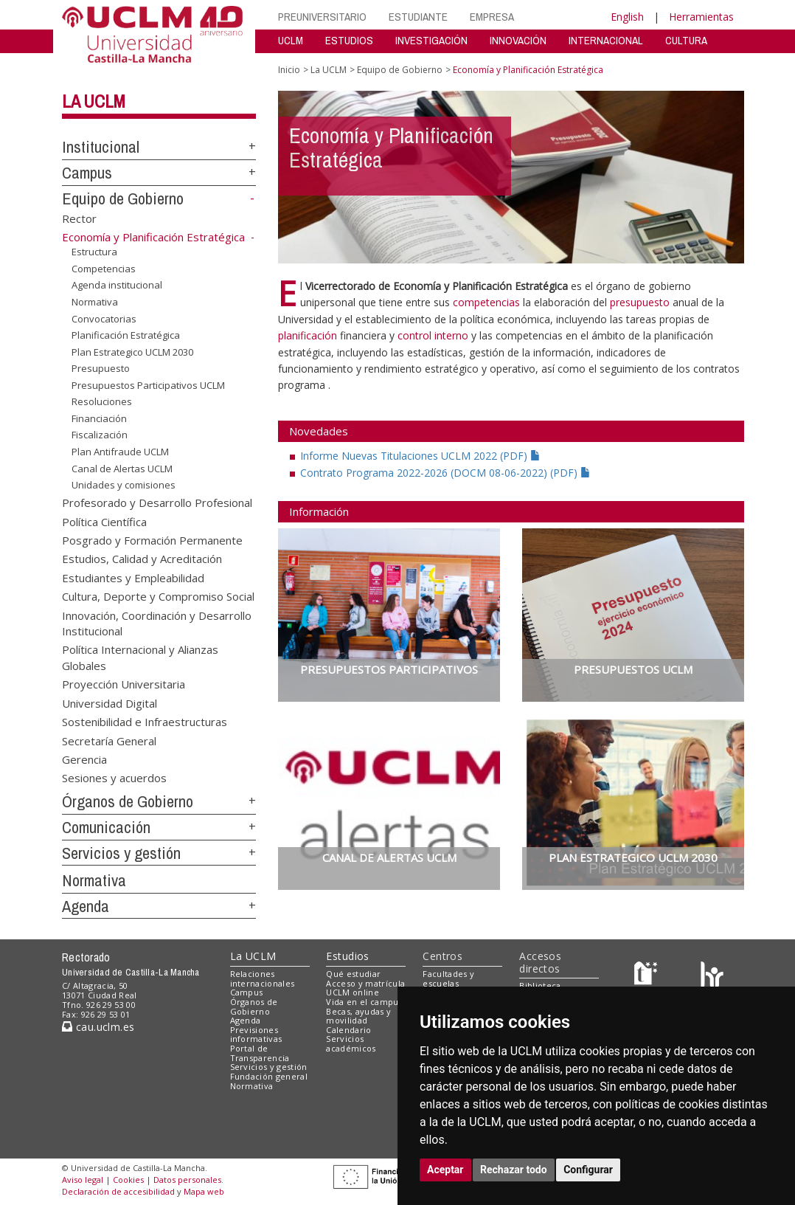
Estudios (347, 956)
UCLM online (352, 992)
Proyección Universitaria (123, 684)
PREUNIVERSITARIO (322, 16)
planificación (309, 335)
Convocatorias (104, 318)
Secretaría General (109, 740)
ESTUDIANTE (418, 16)
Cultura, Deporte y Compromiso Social (158, 596)
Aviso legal (82, 1179)
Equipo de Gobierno (123, 198)
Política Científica (104, 521)
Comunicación (106, 827)
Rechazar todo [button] (513, 1169)
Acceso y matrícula (365, 983)
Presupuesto (101, 368)
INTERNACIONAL (606, 40)
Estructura (94, 251)
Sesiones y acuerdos (114, 777)
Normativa (95, 301)
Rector (79, 217)
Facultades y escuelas (448, 978)
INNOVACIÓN (518, 40)
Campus (87, 173)
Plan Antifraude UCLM (120, 451)
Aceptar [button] (445, 1169)
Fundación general (269, 1076)
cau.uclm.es (98, 1027)
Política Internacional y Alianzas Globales (140, 657)
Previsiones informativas (256, 1034)
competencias (486, 302)
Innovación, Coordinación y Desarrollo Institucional (156, 622)
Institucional (100, 147)
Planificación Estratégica (126, 335)
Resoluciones (102, 401)
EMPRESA (492, 16)
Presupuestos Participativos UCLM (148, 385)
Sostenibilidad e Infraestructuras (144, 721)
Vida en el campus (364, 1001)
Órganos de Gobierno (127, 801)
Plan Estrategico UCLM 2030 (132, 352)
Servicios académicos (350, 1043)
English (627, 17)
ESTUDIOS (349, 40)
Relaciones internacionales (262, 978)
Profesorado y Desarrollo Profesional (157, 502)
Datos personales (187, 1179)
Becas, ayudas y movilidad (358, 1016)
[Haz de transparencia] (648, 977)
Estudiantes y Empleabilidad (133, 577)
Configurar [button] (588, 1169)
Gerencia (84, 759)
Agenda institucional (117, 284)
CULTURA (686, 40)
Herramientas (701, 17)
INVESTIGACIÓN (431, 40)
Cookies (128, 1179)
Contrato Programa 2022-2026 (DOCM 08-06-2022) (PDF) (445, 473)
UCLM (290, 40)
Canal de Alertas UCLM (122, 467)
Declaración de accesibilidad (118, 1191)
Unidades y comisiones (124, 484)
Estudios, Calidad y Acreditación (142, 558)
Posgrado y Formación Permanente (152, 539)
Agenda (85, 906)
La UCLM (93, 101)
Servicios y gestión (121, 853)
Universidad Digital (109, 702)
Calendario (348, 1029)
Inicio (289, 69)
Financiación (99, 418)
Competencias (104, 268)
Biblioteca (539, 985)
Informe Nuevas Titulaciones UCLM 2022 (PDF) (420, 456)
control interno (433, 335)
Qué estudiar (353, 973)
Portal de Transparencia (260, 1053)
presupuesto (641, 302)
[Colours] (712, 977)
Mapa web (204, 1191)
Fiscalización (100, 434)
